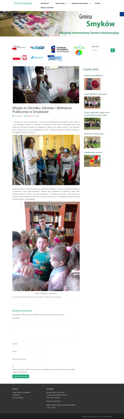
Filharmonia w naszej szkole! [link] (94, 134)
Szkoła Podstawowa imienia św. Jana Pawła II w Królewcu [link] (33, 297)
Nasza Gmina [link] (61, 3)
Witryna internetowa (19, 359)
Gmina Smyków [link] (23, 3)
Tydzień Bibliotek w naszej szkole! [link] (95, 94)
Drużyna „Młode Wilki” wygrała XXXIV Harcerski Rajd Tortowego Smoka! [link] (97, 114)
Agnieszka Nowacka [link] (33, 116)
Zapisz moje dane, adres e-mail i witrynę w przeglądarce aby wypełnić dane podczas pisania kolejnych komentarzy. (43, 371)
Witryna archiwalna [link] (47, 7)
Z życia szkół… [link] (92, 69)
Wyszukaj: (95, 46)
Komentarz (16, 318)
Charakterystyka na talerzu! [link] (93, 152)
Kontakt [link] (97, 3)
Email (14, 351)
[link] (19, 48)
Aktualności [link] (45, 3)
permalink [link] (57, 297)
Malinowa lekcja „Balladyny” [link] (93, 75)
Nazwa (15, 344)
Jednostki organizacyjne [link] (80, 3)
